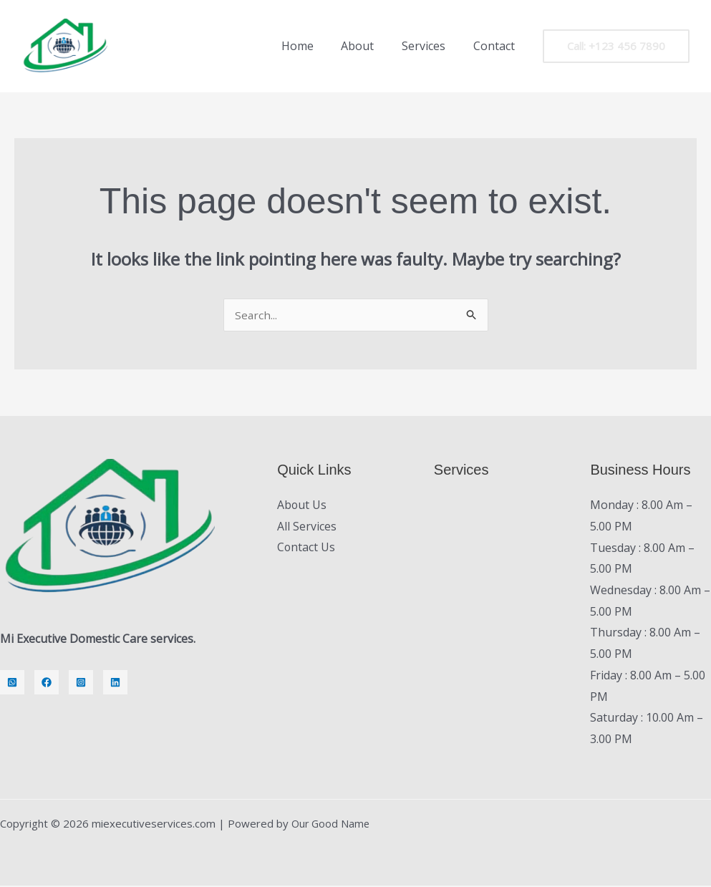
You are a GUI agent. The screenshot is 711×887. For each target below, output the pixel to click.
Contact (496, 46)
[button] (616, 46)
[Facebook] (46, 684)
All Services (307, 527)
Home (314, 46)
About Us (302, 506)
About (369, 46)
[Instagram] (81, 684)
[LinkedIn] (115, 684)
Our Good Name (331, 825)
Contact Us (306, 549)
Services (431, 46)
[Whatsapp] (12, 684)
